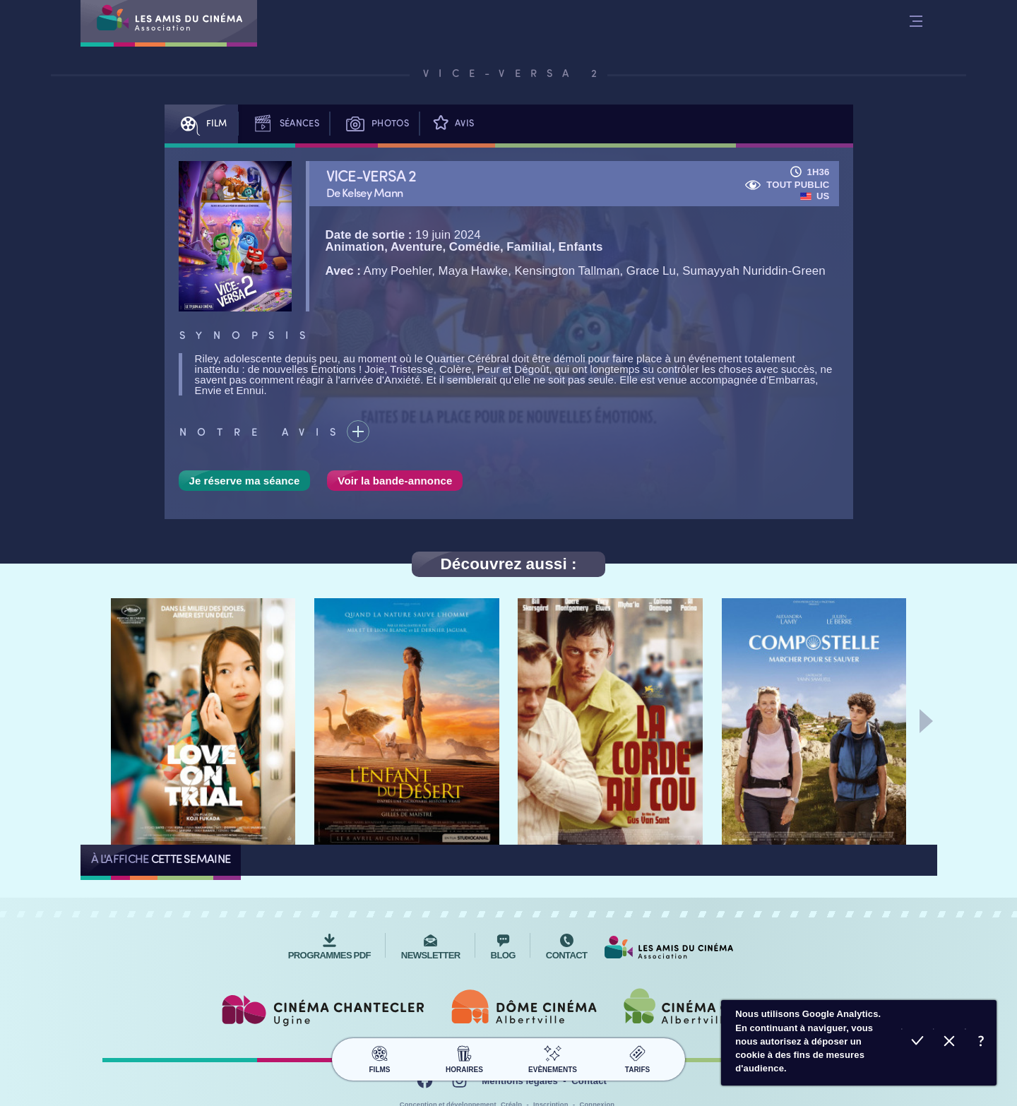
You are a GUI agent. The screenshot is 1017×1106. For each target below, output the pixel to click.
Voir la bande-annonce (395, 481)
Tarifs (637, 1049)
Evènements (553, 1049)
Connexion (597, 1097)
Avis (452, 124)
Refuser (949, 1043)
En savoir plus (981, 1043)
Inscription (551, 1097)
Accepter (917, 1043)
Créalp (511, 1097)
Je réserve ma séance (244, 481)
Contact (589, 1074)
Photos (374, 124)
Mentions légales (520, 1074)
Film (201, 124)
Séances (284, 124)
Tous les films (279, 860)
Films (379, 1049)
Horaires (464, 1049)
